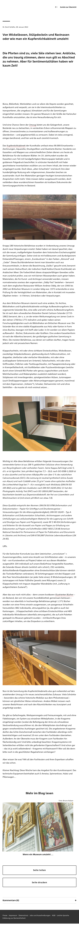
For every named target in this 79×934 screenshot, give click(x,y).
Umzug (32, 124)
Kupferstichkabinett (16, 145)
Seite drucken (39, 882)
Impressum (13, 915)
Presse (5, 915)
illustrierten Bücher (64, 594)
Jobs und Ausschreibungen (40, 915)
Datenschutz (23, 915)
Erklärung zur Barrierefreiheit (14, 918)
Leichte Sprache (63, 915)
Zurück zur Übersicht (68, 7)
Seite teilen (39, 870)
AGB (53, 915)
